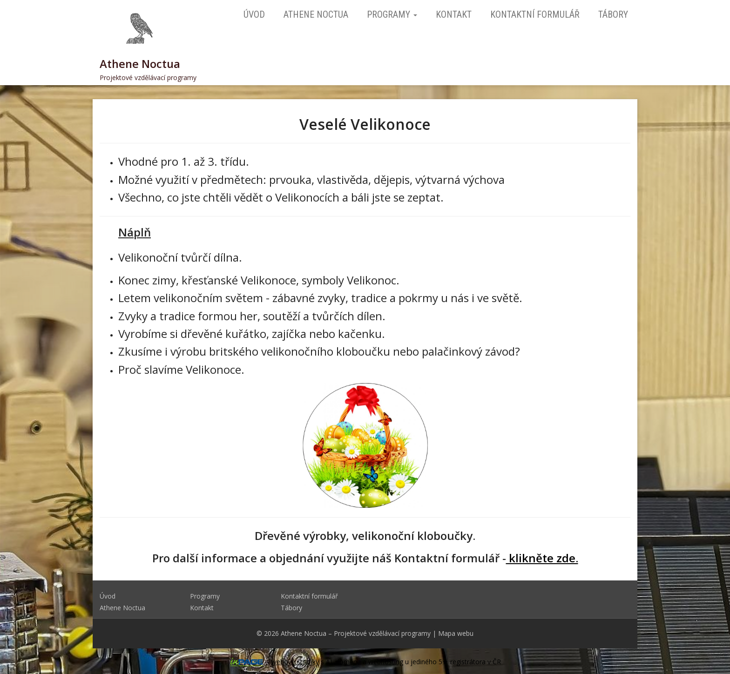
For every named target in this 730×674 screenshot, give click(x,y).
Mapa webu (455, 633)
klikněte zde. (542, 558)
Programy (392, 14)
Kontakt (454, 14)
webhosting (385, 661)
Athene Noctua (316, 14)
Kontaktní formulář (535, 14)
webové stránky (295, 661)
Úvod (254, 14)
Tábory (613, 14)
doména (348, 661)
